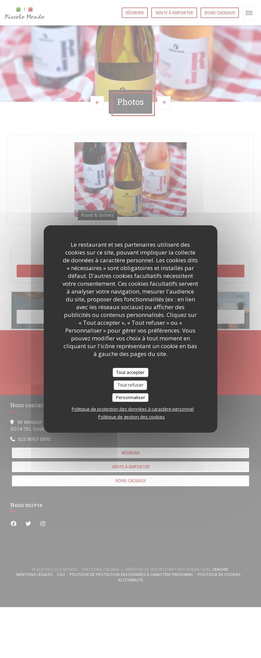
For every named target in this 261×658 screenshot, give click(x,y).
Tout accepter (130, 372)
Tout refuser (130, 385)
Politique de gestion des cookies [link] (131, 417)
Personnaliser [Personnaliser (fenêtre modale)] (130, 397)
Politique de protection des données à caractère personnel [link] (133, 409)
